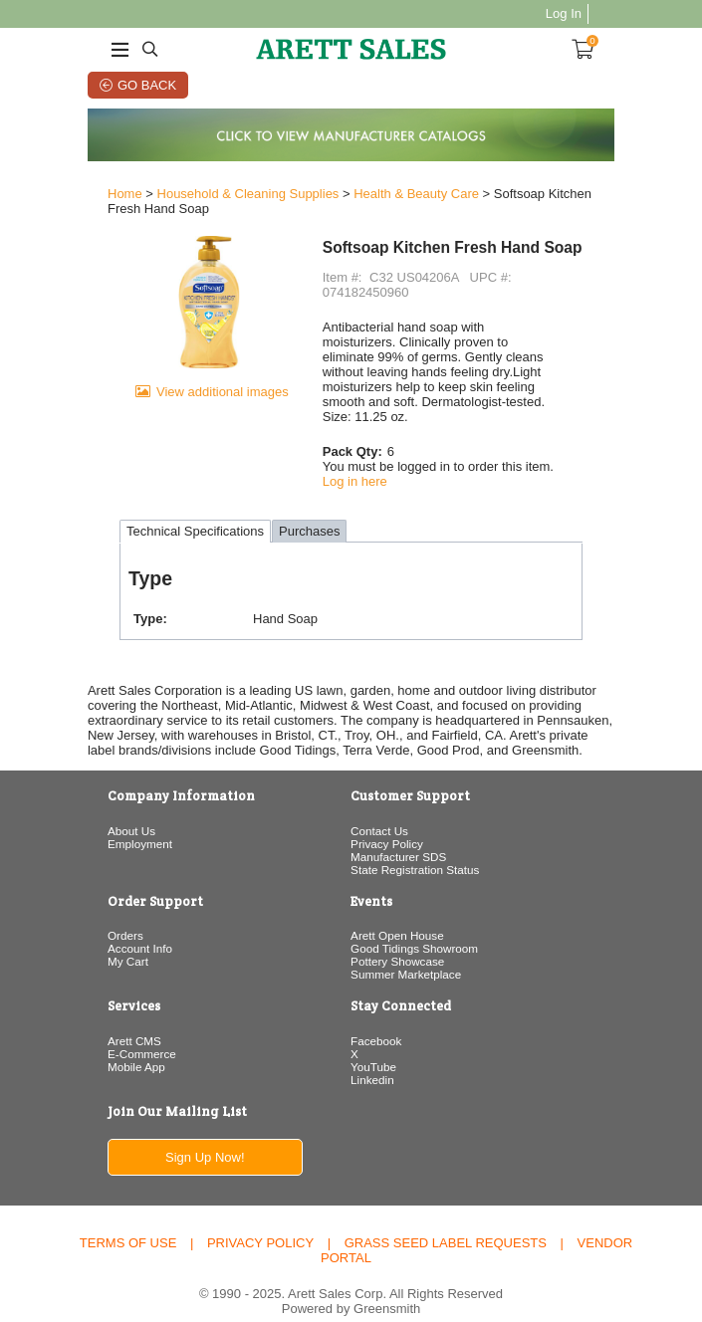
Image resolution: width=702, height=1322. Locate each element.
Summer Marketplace (406, 949)
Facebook (376, 1015)
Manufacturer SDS (398, 831)
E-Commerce (95, 1028)
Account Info (93, 923)
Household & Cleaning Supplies (202, 198)
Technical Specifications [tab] (148, 507)
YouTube (373, 1041)
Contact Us (379, 805)
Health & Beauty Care (369, 198)
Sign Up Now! (176, 1133)
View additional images (195, 429)
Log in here (347, 456)
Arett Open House (397, 910)
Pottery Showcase (397, 936)
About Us (85, 805)
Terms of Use (128, 1219)
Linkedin (372, 1054)
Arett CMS (88, 1015)
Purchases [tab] (262, 507)
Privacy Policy (387, 818)
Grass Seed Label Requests (446, 1219)
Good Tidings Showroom (414, 923)
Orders (79, 910)
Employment (93, 818)
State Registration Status (415, 844)
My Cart (81, 936)
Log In (610, 13)
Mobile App (89, 1041)
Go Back (120, 85)
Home (78, 198)
